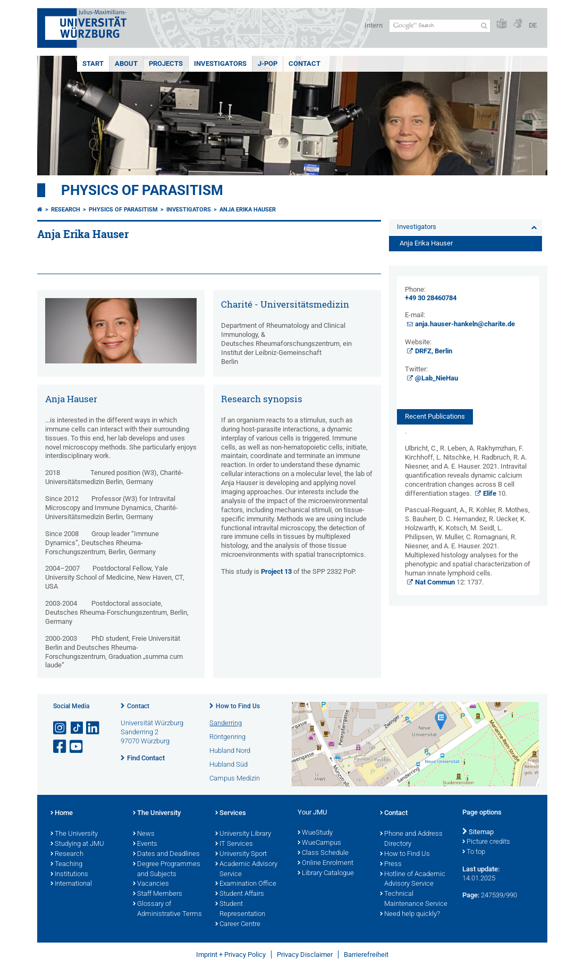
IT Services (234, 844)
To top (473, 852)
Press (391, 864)
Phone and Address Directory (411, 839)
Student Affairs (239, 894)
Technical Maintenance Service (413, 899)
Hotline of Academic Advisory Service (412, 879)
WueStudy (315, 833)
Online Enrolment (325, 863)
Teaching (66, 864)
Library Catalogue (326, 873)
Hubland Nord (229, 750)
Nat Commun (435, 582)
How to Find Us (238, 706)
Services (230, 813)
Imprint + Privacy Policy (231, 954)
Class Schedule (323, 853)
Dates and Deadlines (166, 854)
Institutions (69, 874)
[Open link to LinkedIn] (93, 728)
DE (533, 25)
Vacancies (151, 884)
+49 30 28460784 (430, 298)
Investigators (220, 63)
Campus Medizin (234, 778)
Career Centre (237, 924)
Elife (489, 493)
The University (74, 834)
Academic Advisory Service (246, 869)
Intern (374, 25)
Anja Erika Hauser (247, 209)
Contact (304, 63)
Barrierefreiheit (366, 954)
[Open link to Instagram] (60, 728)
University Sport (241, 854)
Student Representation (240, 909)
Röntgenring (227, 737)
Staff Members (157, 894)
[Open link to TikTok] (77, 728)
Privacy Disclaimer (305, 954)
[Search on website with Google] (440, 26)
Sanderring (225, 723)
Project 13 (276, 571)
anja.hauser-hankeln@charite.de (465, 324)
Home (61, 813)
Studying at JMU (77, 844)
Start (93, 63)
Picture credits (486, 842)
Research (65, 209)
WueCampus (319, 843)
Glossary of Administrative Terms (167, 909)
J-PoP (267, 63)
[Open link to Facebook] (60, 746)
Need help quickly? (410, 914)
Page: (470, 895)
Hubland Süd (228, 764)
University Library (243, 834)
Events (145, 844)
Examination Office (245, 884)
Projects (166, 63)
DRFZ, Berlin (433, 351)
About (126, 63)
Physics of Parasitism (142, 190)
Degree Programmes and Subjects (166, 869)
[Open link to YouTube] (77, 746)
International (71, 884)
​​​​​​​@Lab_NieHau (436, 378)
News (144, 834)
